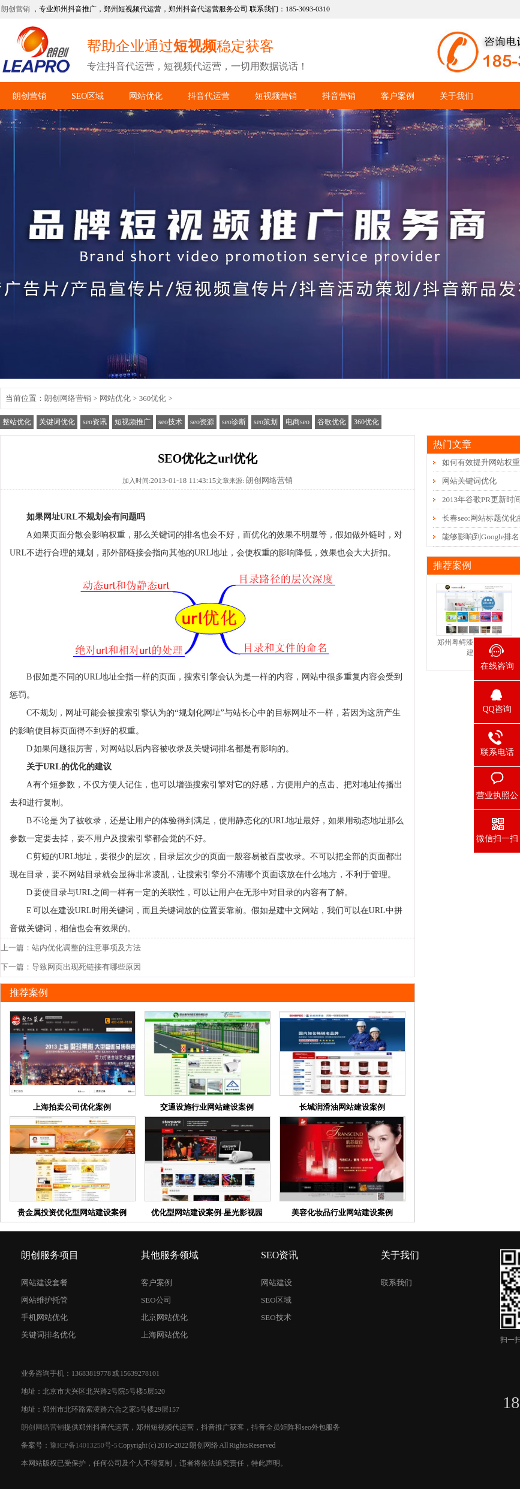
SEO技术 (276, 1317)
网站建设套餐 (44, 1282)
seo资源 (202, 422)
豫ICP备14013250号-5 (84, 1445)
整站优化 (16, 422)
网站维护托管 (44, 1299)
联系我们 (396, 1282)
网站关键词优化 (469, 480)
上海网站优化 (164, 1334)
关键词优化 (57, 422)
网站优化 (146, 96)
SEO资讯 (279, 1255)
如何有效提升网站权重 (481, 462)
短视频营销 (276, 96)
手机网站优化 (44, 1317)
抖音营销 (339, 96)
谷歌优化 (331, 422)
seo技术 (170, 422)
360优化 (153, 398)
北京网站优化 (164, 1317)
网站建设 (276, 1282)
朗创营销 (15, 9)
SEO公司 (156, 1299)
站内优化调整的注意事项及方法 (86, 947)
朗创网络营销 (67, 398)
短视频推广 (133, 422)
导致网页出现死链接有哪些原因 (86, 966)
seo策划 (266, 422)
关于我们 (456, 96)
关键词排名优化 (48, 1334)
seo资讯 (95, 422)
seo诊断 (234, 422)
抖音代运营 (209, 96)
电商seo (297, 422)
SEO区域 (87, 96)
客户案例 (397, 96)
